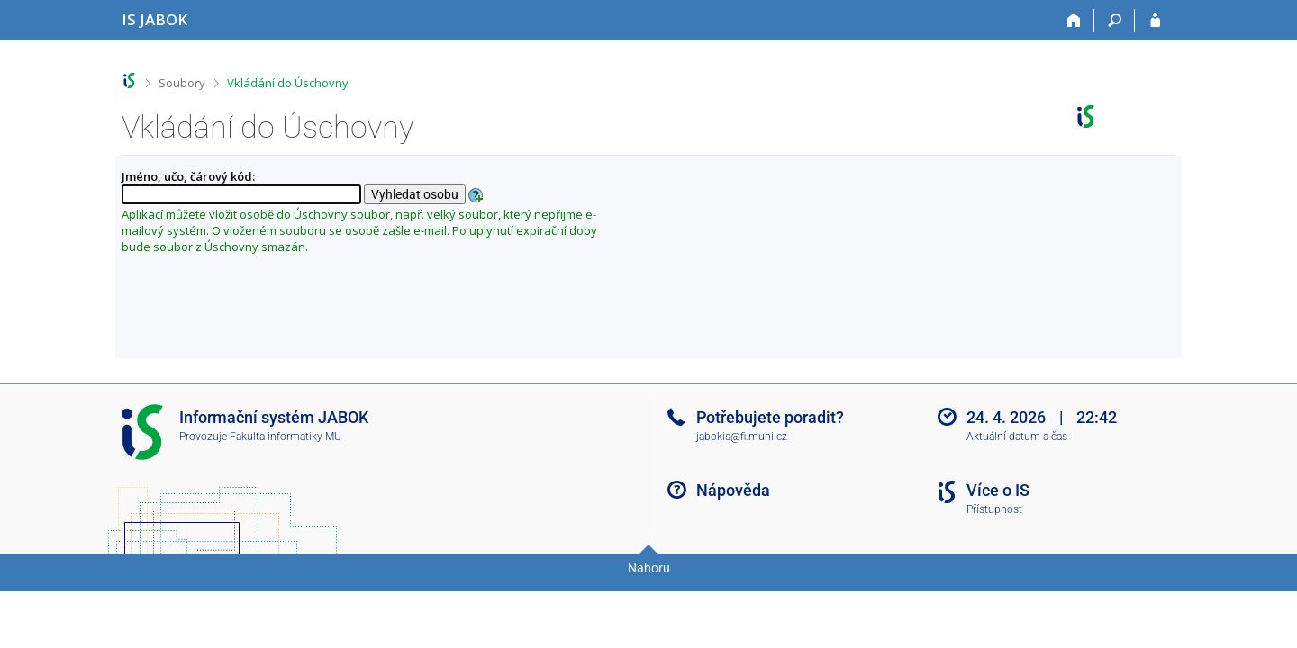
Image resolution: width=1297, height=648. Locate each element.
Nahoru (649, 568)
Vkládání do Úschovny (288, 83)
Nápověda (733, 490)
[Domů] (1074, 20)
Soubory (182, 83)
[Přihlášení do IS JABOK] (1155, 20)
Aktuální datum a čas (1016, 436)
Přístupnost (994, 509)
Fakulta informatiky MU (285, 436)
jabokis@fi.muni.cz (741, 436)
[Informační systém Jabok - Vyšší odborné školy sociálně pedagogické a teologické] (154, 19)
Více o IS (997, 490)
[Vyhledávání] (1114, 20)
